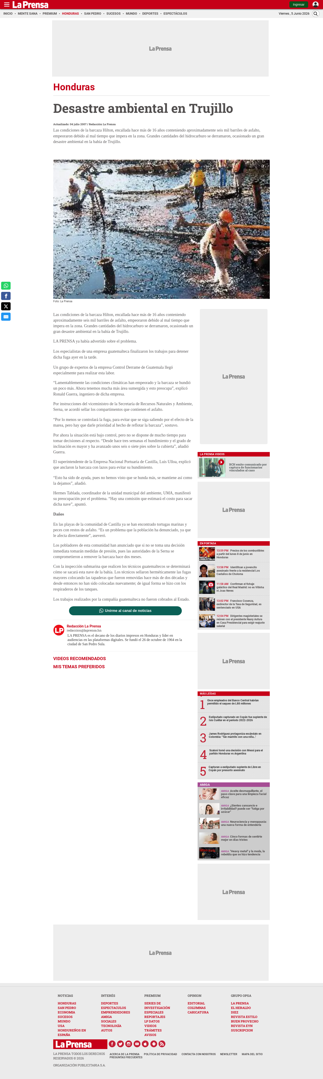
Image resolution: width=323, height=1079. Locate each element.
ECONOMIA (66, 1012)
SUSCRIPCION (242, 1030)
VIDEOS (150, 1026)
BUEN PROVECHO (244, 1021)
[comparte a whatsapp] (6, 286)
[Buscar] (316, 13)
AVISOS (150, 1035)
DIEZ (234, 1012)
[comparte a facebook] (6, 296)
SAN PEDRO (67, 1008)
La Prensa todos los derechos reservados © (79, 1056)
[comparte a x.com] (6, 306)
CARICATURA (198, 1012)
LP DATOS (152, 1021)
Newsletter (228, 1054)
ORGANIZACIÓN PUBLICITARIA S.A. (79, 1065)
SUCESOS (65, 1017)
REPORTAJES (154, 1017)
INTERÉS (108, 995)
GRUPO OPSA (241, 995)
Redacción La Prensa (102, 124)
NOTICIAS (65, 995)
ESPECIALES (154, 1012)
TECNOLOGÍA (111, 1026)
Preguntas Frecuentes (126, 1057)
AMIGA (106, 1017)
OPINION (194, 995)
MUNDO (64, 1021)
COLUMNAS (197, 1008)
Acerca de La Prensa (124, 1054)
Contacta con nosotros (199, 1054)
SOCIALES (108, 1021)
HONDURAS (67, 1003)
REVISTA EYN (242, 1026)
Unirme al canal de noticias (128, 611)
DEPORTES (109, 1003)
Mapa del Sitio (252, 1054)
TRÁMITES (153, 1030)
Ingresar (299, 4)
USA (61, 1026)
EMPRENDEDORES (115, 1012)
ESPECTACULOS (113, 1008)
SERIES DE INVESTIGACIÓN (157, 1005)
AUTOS (106, 1030)
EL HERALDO (241, 1008)
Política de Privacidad (160, 1054)
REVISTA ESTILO (244, 1017)
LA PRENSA (240, 1003)
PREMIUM (152, 995)
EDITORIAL (196, 1003)
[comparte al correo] (6, 317)
